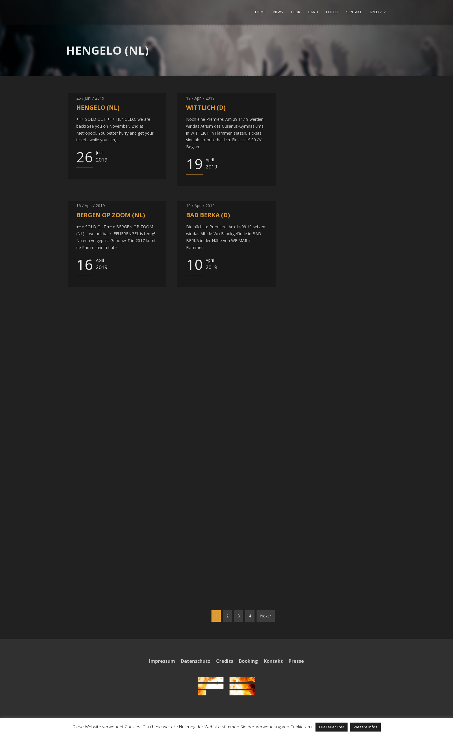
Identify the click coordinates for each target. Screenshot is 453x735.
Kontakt (273, 661)
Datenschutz (195, 661)
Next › (265, 616)
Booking (248, 661)
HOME (260, 12)
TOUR (295, 12)
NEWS (278, 12)
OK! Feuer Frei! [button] (331, 727)
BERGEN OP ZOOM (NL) (110, 215)
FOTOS (331, 12)
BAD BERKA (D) (208, 215)
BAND (313, 12)
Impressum (162, 661)
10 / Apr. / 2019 (200, 205)
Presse (296, 661)
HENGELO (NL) (98, 107)
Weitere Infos (365, 727)
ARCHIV (376, 12)
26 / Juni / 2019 (90, 98)
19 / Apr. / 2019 (200, 98)
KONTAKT (353, 12)
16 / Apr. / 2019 (90, 205)
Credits (224, 661)
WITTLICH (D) (206, 107)
